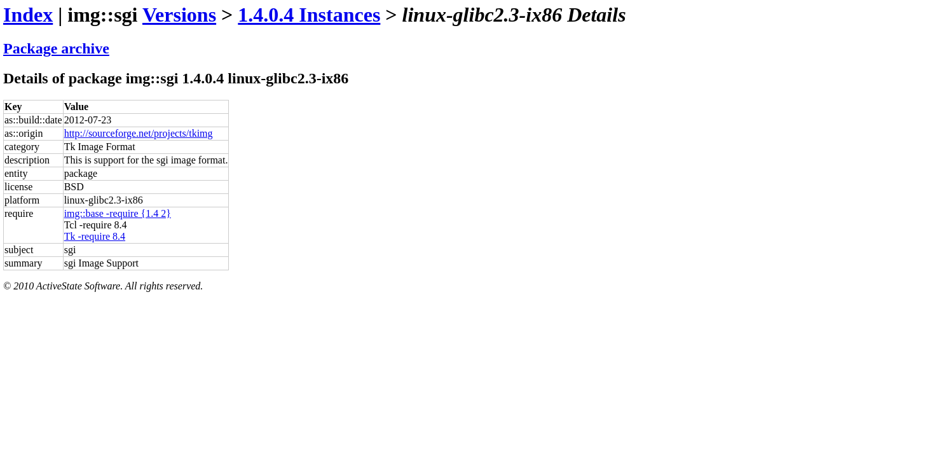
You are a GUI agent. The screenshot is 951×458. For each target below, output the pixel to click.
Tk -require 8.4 (94, 236)
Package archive (56, 48)
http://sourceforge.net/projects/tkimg (138, 133)
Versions (179, 14)
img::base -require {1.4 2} (117, 213)
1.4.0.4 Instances (309, 14)
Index (28, 14)
